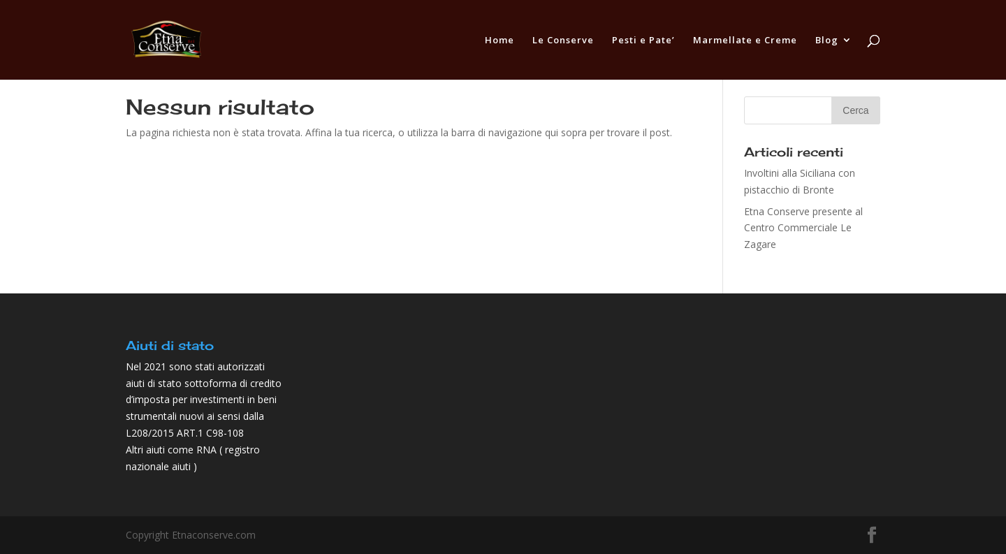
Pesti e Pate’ (643, 40)
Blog (826, 40)
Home (499, 40)
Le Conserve (563, 40)
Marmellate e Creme (745, 40)
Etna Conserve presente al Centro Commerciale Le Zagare (803, 228)
